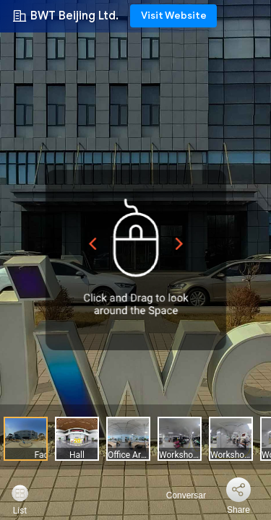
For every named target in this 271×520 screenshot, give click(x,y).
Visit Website (174, 15)
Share (238, 510)
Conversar (177, 495)
